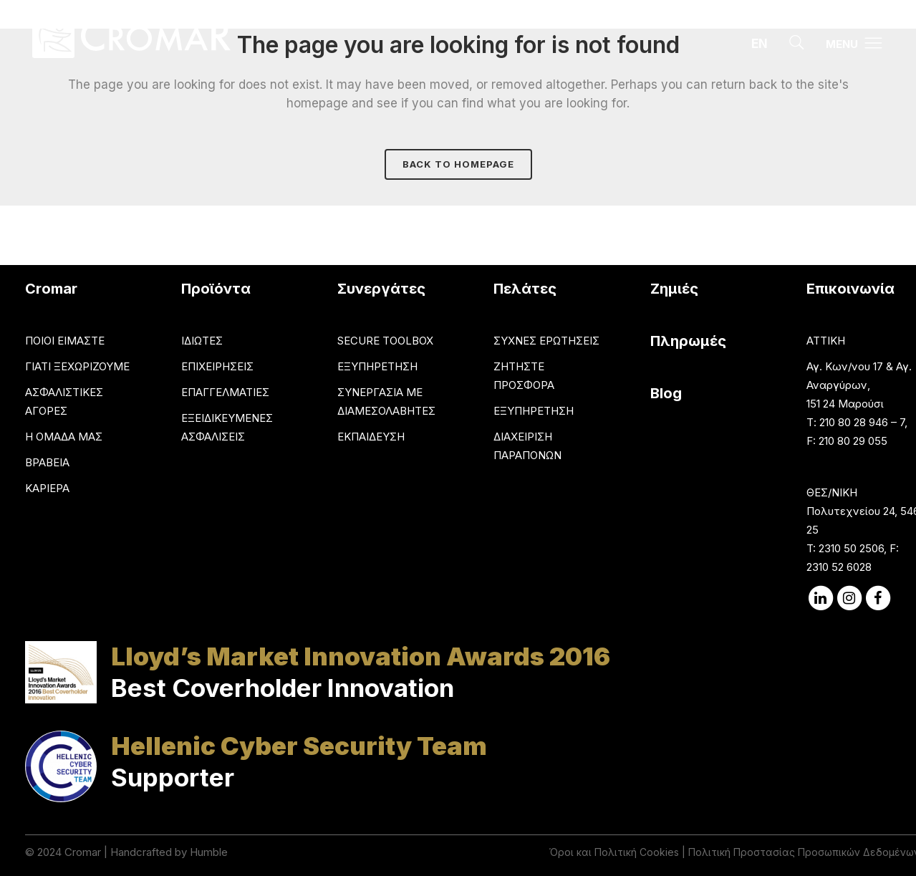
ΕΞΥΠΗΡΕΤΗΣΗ (377, 366)
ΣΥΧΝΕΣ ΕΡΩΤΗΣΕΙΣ (546, 340)
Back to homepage (458, 164)
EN (759, 44)
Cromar (82, 852)
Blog (666, 393)
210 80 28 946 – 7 (862, 422)
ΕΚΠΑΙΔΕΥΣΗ (371, 436)
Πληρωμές (688, 341)
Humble (209, 852)
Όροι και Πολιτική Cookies (614, 852)
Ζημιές (674, 288)
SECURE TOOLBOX (385, 340)
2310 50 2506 (851, 548)
